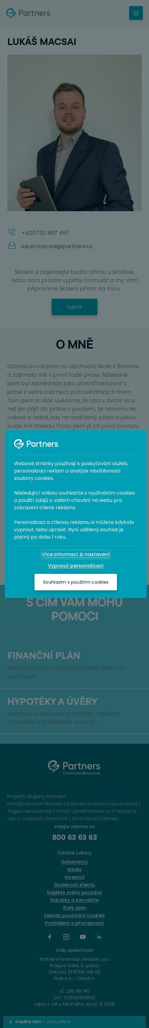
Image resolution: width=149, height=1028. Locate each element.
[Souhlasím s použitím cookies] (76, 582)
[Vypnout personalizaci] (76, 566)
